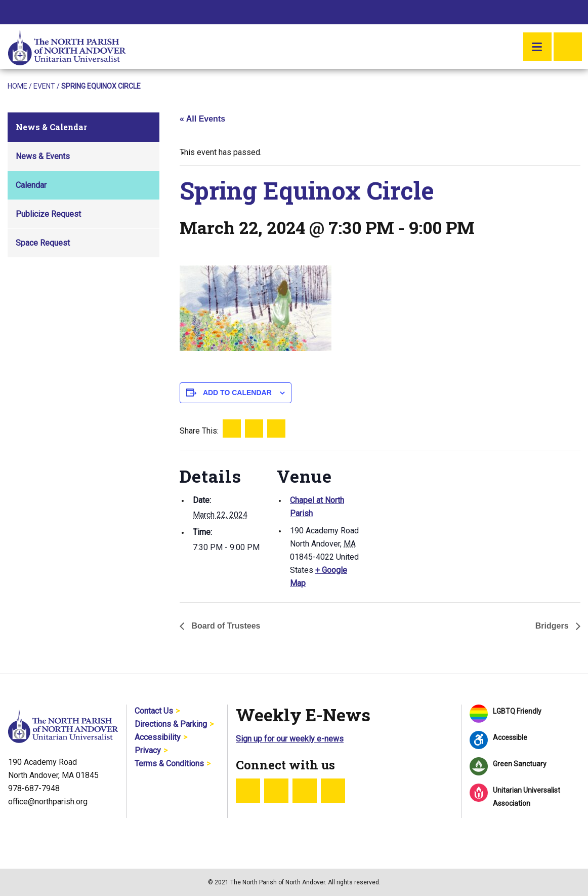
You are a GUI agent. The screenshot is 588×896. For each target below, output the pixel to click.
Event (44, 86)
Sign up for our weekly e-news (290, 739)
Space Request (43, 243)
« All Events (202, 118)
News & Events (43, 156)
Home (17, 86)
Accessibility (158, 737)
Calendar (31, 185)
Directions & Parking (171, 724)
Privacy (148, 750)
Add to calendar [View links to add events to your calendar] (237, 392)
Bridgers (553, 625)
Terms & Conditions (169, 763)
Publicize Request (48, 214)
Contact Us (154, 711)
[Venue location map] (427, 519)
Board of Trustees (224, 625)
